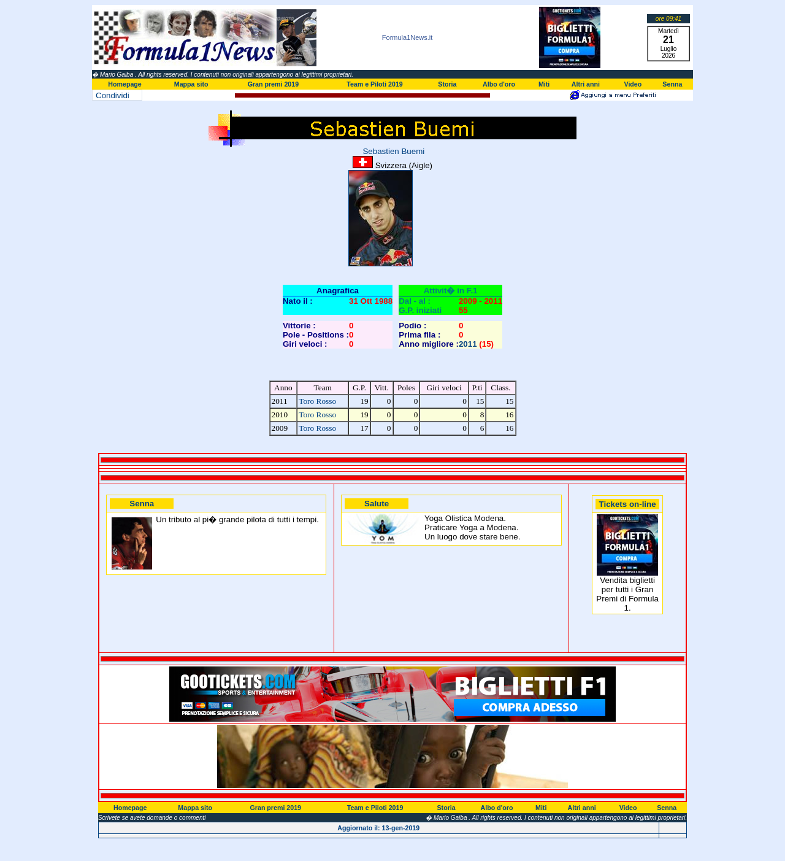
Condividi (112, 95)
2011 (468, 344)
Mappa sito (191, 84)
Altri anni (586, 84)
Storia (447, 84)
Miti (544, 84)
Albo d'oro (499, 84)
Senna (672, 84)
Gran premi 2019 (273, 84)
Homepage (124, 84)
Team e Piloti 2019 (375, 84)
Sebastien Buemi (392, 151)
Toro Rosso (317, 401)
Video (632, 84)
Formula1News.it (407, 37)
